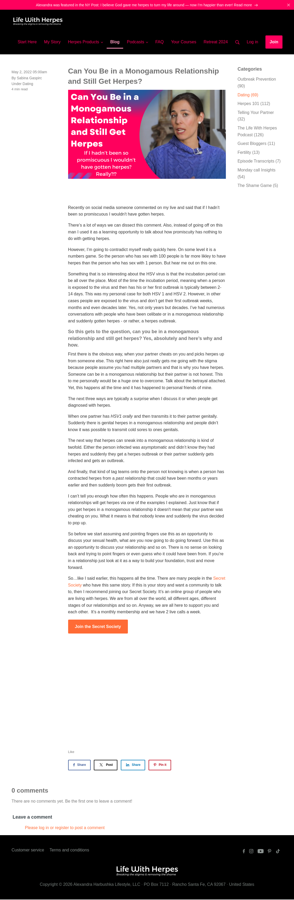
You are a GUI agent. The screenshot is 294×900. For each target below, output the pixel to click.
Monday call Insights (256, 174)
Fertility (248, 153)
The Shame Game (257, 186)
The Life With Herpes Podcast (257, 132)
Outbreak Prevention (256, 83)
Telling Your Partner (255, 116)
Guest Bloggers (256, 144)
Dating (28, 84)
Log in (252, 42)
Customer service (28, 851)
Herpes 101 (253, 104)
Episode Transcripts (259, 161)
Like (71, 752)
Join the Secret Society (98, 627)
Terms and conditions (69, 851)
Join (274, 42)
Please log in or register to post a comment (65, 828)
